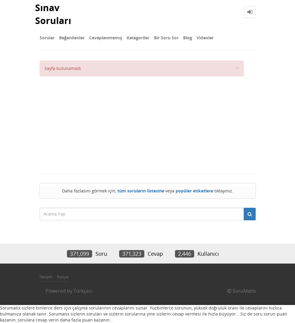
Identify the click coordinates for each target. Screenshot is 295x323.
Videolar (205, 38)
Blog (187, 38)
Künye (62, 276)
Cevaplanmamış (105, 38)
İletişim (46, 276)
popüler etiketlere (194, 191)
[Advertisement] (142, 121)
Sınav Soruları (53, 14)
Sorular (47, 38)
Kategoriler (138, 38)
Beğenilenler (72, 38)
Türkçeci (83, 291)
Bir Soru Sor (166, 38)
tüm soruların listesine (140, 191)
